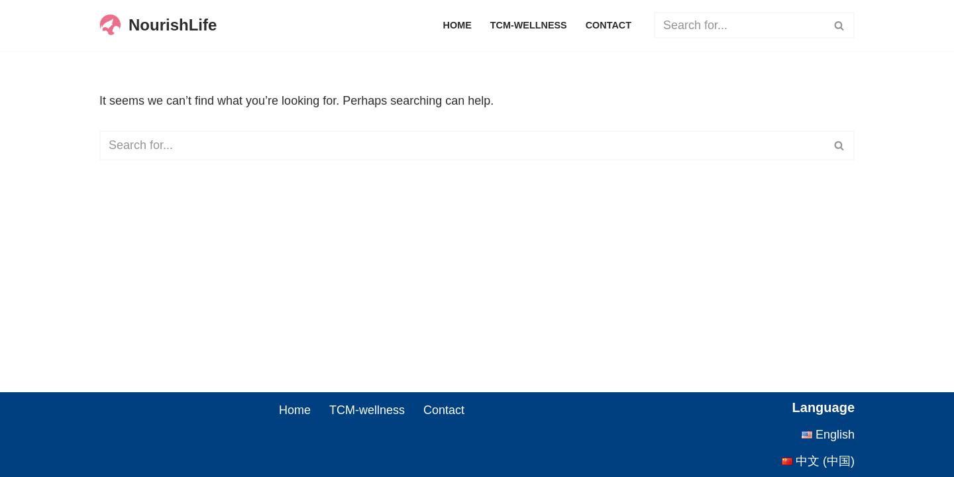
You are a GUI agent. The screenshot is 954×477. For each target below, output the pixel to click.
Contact (608, 25)
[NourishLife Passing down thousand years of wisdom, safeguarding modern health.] (158, 25)
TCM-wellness (528, 25)
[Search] (739, 25)
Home (457, 25)
